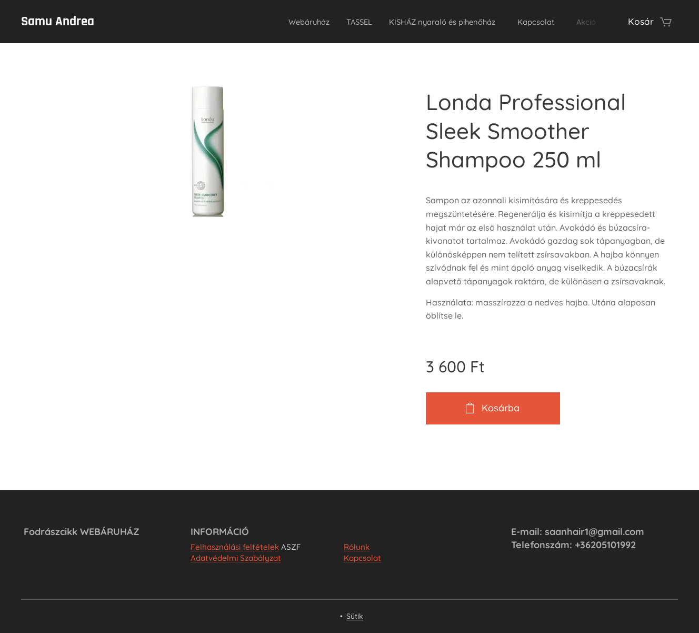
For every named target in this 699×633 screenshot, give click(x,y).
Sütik (354, 616)
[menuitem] (270, 21)
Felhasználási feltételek (235, 547)
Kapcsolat (362, 558)
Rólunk (357, 547)
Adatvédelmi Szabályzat (236, 558)
